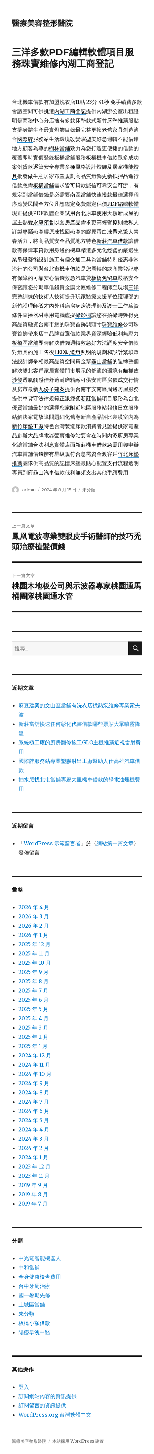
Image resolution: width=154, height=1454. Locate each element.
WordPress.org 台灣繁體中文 (55, 1414)
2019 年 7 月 (33, 1203)
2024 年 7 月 (34, 1101)
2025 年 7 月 (33, 990)
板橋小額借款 (34, 1323)
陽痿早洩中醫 (34, 1332)
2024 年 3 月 (34, 1138)
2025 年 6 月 (34, 999)
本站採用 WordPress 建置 (78, 1441)
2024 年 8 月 (34, 1092)
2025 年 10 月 (35, 962)
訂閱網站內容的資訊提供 (48, 1396)
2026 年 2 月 (34, 925)
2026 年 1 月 (33, 935)
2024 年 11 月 (34, 1064)
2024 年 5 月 (34, 1120)
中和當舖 (29, 1267)
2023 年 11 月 (34, 1175)
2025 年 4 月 (34, 1018)
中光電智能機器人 (40, 1258)
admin (29, 489)
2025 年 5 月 (33, 1009)
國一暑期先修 (34, 1295)
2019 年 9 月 (33, 1185)
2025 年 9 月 (34, 972)
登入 (24, 1387)
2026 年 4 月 (34, 907)
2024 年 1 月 (33, 1157)
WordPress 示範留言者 (52, 843)
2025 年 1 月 (33, 1046)
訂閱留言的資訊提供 (42, 1405)
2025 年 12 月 (35, 944)
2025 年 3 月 (33, 1027)
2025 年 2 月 (33, 1037)
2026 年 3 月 (34, 916)
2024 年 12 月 (35, 1055)
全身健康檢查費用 (40, 1276)
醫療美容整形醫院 (42, 23)
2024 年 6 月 (34, 1111)
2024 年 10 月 (35, 1074)
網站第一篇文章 (115, 843)
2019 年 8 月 (33, 1194)
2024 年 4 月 (34, 1129)
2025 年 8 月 (34, 981)
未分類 (88, 489)
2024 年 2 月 (34, 1148)
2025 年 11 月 (34, 953)
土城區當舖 (32, 1304)
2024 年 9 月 (34, 1083)
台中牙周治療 (34, 1286)
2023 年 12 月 (35, 1166)
